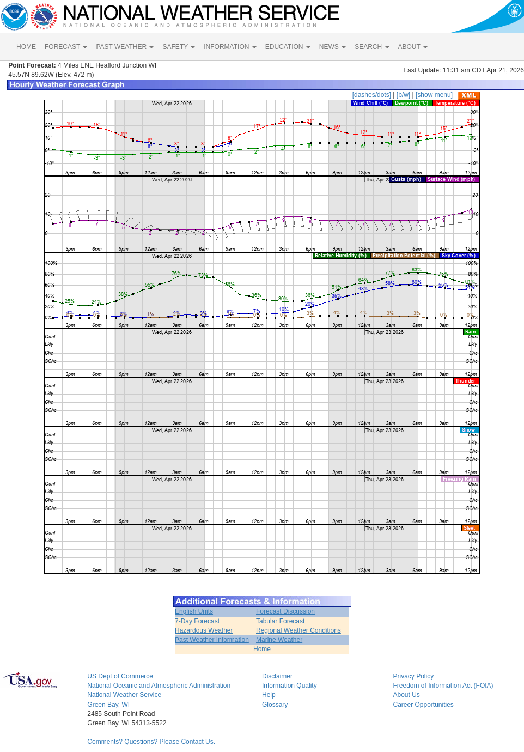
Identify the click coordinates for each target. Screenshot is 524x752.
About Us (406, 695)
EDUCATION (287, 47)
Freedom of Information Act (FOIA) (443, 685)
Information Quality (289, 685)
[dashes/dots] (371, 95)
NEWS (332, 47)
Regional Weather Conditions (298, 630)
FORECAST (66, 47)
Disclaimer (277, 676)
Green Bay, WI (108, 704)
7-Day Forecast (197, 621)
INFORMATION (230, 47)
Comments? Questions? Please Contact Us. (151, 741)
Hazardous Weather (204, 630)
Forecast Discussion (285, 611)
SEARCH (372, 47)
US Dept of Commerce (120, 676)
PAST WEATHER (125, 47)
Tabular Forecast (280, 621)
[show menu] (434, 95)
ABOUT (413, 47)
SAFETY (178, 47)
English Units (194, 611)
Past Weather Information (212, 640)
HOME (26, 47)
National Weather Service (124, 695)
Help (269, 695)
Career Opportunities (423, 704)
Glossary (275, 704)
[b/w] (403, 95)
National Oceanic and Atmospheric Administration (158, 685)
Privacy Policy (413, 676)
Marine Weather (279, 640)
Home (262, 649)
